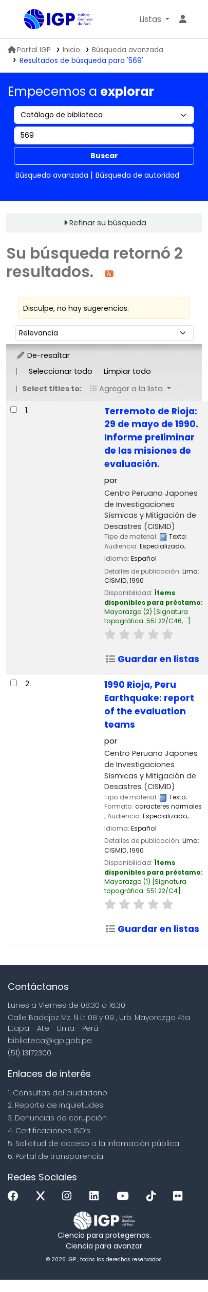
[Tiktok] (153, 1196)
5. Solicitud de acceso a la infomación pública (93, 1143)
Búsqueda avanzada (127, 50)
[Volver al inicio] (177, 1260)
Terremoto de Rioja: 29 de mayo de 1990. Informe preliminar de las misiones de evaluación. (151, 438)
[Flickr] (180, 1196)
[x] (43, 1196)
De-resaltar (43, 355)
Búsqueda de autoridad (137, 175)
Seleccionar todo (60, 371)
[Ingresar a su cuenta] (183, 19)
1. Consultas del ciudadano (57, 1093)
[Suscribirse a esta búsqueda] (109, 273)
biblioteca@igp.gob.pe (50, 1040)
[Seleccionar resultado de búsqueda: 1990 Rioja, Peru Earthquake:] (13, 683)
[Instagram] (69, 1196)
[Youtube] (125, 1196)
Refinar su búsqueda (107, 223)
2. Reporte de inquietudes (55, 1105)
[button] (154, 19)
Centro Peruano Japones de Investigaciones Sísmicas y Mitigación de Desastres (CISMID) (151, 510)
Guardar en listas (152, 659)
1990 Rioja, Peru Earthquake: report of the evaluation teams (149, 705)
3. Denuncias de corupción (57, 1118)
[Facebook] (16, 1196)
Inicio (71, 50)
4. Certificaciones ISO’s (49, 1131)
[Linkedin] (96, 1196)
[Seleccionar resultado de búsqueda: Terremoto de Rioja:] (13, 409)
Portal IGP (29, 50)
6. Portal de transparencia (55, 1156)
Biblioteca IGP (27, 20)
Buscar (104, 156)
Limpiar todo (127, 371)
